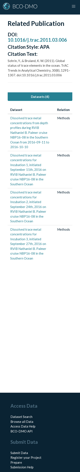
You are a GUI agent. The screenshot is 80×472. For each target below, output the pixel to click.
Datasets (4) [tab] (40, 97)
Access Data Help (22, 426)
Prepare (16, 462)
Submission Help (21, 467)
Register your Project (25, 457)
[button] (73, 6)
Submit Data (19, 453)
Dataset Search (21, 417)
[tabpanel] (40, 184)
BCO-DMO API (21, 431)
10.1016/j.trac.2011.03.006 (37, 40)
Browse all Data (21, 421)
